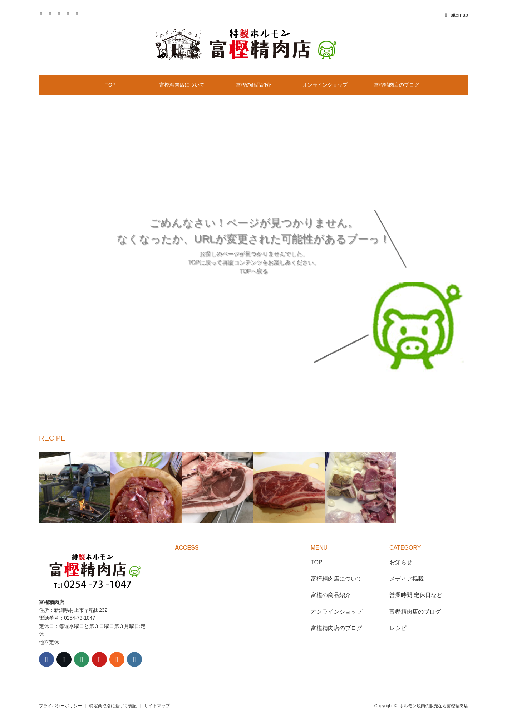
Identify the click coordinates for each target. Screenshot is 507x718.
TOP (110, 85)
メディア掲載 (406, 579)
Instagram (61, 12)
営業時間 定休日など (415, 595)
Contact (70, 12)
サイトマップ (157, 706)
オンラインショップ (325, 85)
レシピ (398, 628)
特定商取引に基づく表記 (113, 706)
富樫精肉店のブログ (396, 85)
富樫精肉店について (182, 85)
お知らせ (400, 562)
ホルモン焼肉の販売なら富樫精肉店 (433, 705)
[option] (74, 487)
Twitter (43, 12)
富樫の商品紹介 (253, 85)
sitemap (455, 15)
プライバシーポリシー (60, 706)
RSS (79, 12)
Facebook (52, 12)
